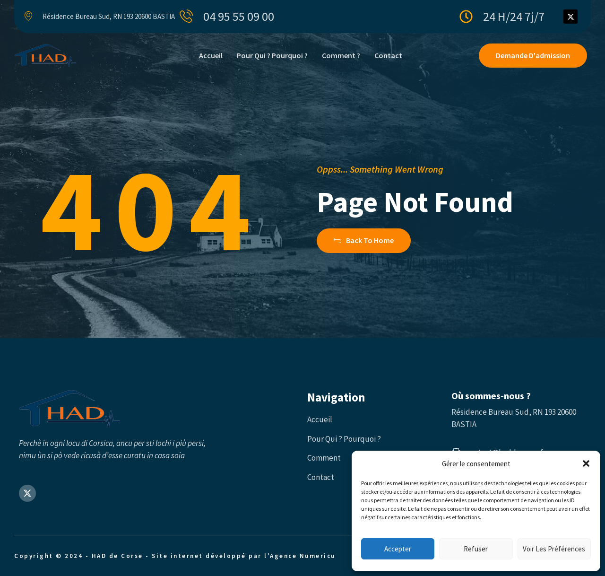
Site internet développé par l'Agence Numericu (244, 556)
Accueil (211, 55)
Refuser (476, 548)
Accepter (397, 548)
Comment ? (341, 55)
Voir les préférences (554, 548)
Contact (388, 55)
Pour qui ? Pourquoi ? (272, 55)
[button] (586, 463)
